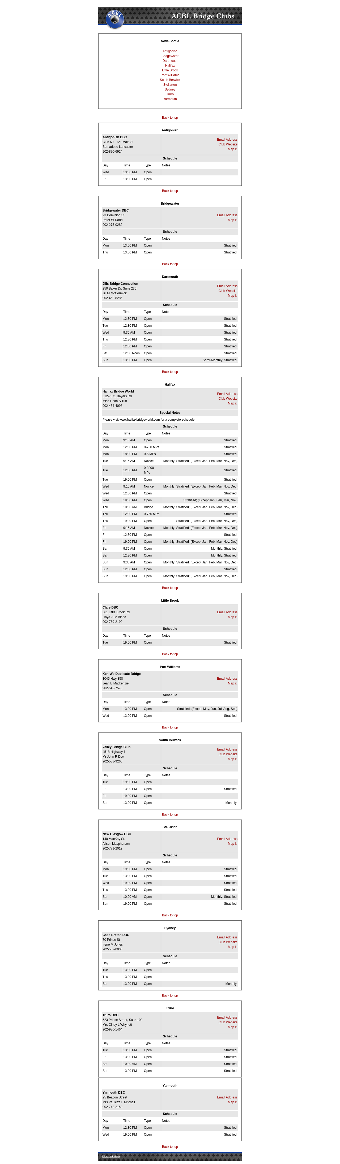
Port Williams (170, 75)
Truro (170, 94)
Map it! (232, 149)
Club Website (228, 144)
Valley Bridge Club (116, 747)
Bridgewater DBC (116, 210)
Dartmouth (170, 61)
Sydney (170, 89)
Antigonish (170, 51)
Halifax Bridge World (118, 391)
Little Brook (170, 70)
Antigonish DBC (115, 137)
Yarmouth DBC (114, 1092)
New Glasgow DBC (117, 834)
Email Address (227, 139)
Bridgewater (170, 56)
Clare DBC (110, 607)
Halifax (170, 65)
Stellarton (170, 85)
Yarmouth (170, 99)
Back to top (170, 117)
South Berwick (170, 80)
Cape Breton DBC (116, 935)
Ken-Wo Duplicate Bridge (122, 674)
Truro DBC (110, 1015)
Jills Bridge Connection (120, 284)
